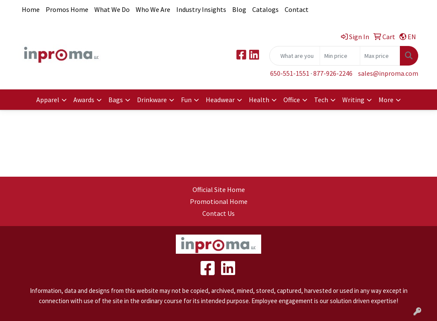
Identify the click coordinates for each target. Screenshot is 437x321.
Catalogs (265, 9)
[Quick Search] (294, 56)
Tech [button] (321, 99)
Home (31, 9)
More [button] (386, 99)
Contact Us (218, 213)
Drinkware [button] (152, 99)
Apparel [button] (47, 99)
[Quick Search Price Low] (340, 56)
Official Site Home (218, 189)
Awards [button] (83, 99)
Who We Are (153, 9)
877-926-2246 (333, 73)
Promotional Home (219, 201)
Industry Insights (201, 9)
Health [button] (259, 99)
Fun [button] (186, 99)
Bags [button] (115, 99)
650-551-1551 (289, 73)
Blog (239, 9)
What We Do (112, 9)
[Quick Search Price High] (380, 56)
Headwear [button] (220, 99)
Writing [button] (353, 99)
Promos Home (67, 9)
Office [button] (291, 99)
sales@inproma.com (388, 73)
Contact (297, 9)
